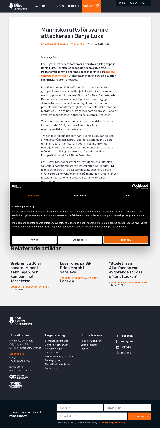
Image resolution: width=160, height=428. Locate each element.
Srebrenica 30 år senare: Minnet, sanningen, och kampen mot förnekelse (26, 272)
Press (122, 3)
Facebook (127, 335)
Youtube (126, 352)
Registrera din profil (91, 340)
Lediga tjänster (89, 344)
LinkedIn (126, 347)
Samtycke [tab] (33, 195)
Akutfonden (116, 282)
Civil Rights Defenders (18, 6)
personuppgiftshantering (113, 422)
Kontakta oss (16, 353)
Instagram (127, 341)
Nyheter (43, 287)
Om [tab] (127, 195)
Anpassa (80, 239)
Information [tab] (80, 195)
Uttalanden (76, 44)
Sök (135, 3)
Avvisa (34, 239)
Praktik (84, 348)
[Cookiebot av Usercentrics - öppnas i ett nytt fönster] (134, 186)
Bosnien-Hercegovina (54, 44)
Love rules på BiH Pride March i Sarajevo (76, 267)
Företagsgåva (52, 360)
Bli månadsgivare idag (56, 340)
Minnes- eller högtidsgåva (59, 356)
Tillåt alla (126, 239)
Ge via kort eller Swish (56, 344)
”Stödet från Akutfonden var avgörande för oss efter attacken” (125, 270)
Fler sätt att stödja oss (57, 364)
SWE (143, 3)
